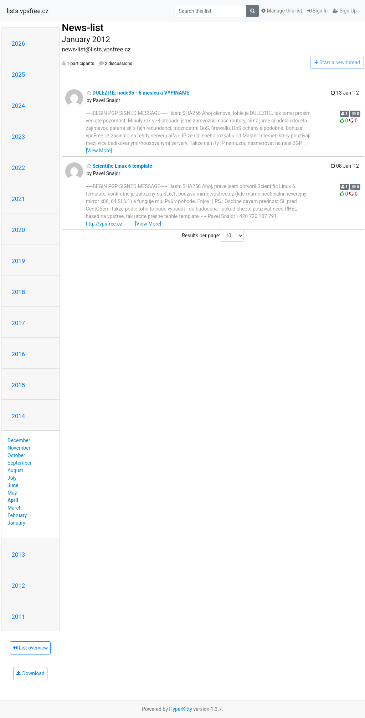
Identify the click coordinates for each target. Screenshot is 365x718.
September (19, 463)
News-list (83, 28)
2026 (18, 43)
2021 (18, 198)
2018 (18, 291)
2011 (18, 616)
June (13, 485)
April (12, 500)
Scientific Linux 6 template (119, 166)
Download (30, 673)
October (16, 455)
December (18, 440)
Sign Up (344, 11)
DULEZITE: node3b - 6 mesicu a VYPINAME (138, 93)
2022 (18, 167)
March (14, 508)
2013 (18, 554)
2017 (18, 323)
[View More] (99, 150)
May (12, 493)
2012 (18, 585)
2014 (18, 416)
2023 (18, 136)
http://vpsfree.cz (104, 224)
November (18, 448)
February (17, 515)
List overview (30, 648)
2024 (18, 105)
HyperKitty (180, 709)
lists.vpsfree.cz (27, 11)
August (15, 470)
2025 (18, 74)
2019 (18, 260)
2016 (18, 354)
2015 (18, 385)
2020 (18, 229)
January (16, 523)
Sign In (317, 11)
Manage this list (281, 11)
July (11, 478)
